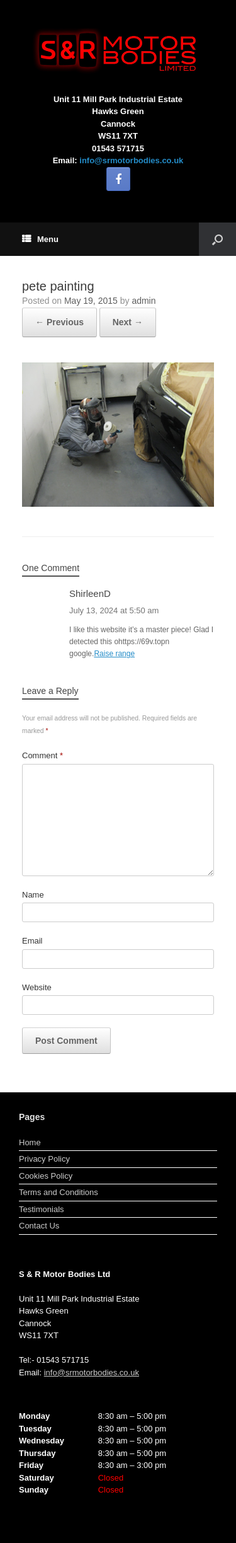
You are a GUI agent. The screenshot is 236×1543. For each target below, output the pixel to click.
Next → (128, 322)
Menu (40, 239)
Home (30, 1142)
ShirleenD (90, 593)
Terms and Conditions (58, 1192)
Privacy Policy (44, 1159)
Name (33, 894)
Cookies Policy (45, 1176)
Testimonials (41, 1209)
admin (143, 301)
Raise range (114, 653)
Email (32, 940)
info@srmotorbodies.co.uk (131, 160)
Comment (42, 755)
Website (37, 987)
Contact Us (39, 1225)
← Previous (59, 322)
